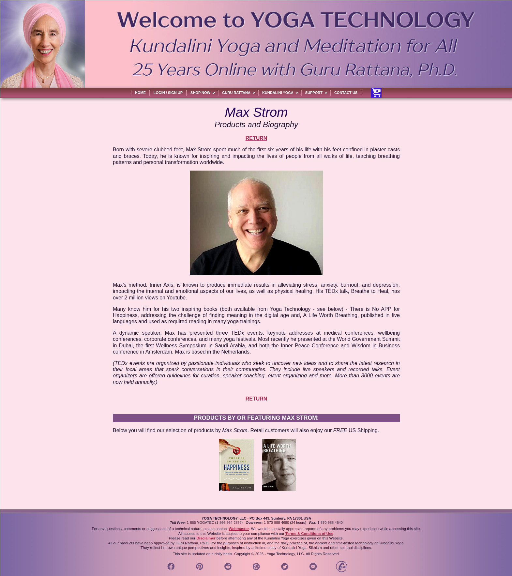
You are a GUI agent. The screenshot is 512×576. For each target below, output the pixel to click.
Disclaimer (205, 538)
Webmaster (239, 529)
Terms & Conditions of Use (309, 534)
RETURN (256, 138)
